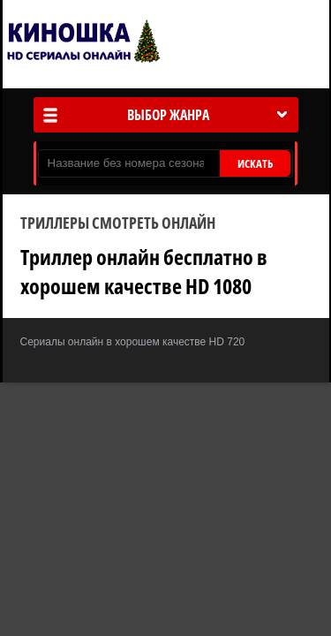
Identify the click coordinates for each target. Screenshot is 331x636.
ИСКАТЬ (255, 163)
